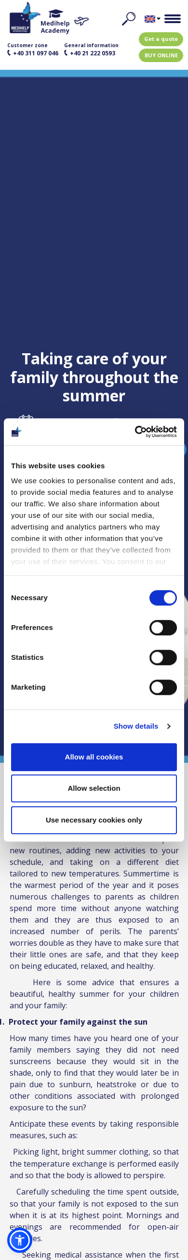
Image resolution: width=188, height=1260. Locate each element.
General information (91, 50)
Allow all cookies (94, 757)
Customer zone (32, 50)
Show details (136, 726)
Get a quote (161, 38)
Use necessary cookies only (94, 820)
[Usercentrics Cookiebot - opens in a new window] (135, 431)
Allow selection (93, 788)
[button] (20, 1240)
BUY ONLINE (161, 55)
